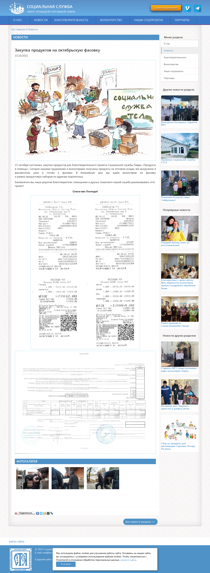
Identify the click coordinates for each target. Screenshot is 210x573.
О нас (20, 20)
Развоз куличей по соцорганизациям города (175, 324)
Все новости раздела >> (140, 521)
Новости (41, 20)
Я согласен (66, 564)
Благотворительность (74, 20)
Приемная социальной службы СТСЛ (178, 161)
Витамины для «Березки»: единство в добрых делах (175, 407)
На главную (18, 29)
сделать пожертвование (166, 8)
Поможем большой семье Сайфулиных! (175, 198)
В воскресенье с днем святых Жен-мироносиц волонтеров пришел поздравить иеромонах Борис (178, 284)
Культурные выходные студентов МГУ (179, 123)
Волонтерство (113, 20)
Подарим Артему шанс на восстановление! (175, 244)
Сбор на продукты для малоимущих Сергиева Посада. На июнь (178, 446)
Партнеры (184, 20)
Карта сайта (16, 541)
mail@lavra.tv (49, 552)
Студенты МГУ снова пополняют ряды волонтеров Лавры (179, 369)
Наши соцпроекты (151, 20)
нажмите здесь (128, 559)
